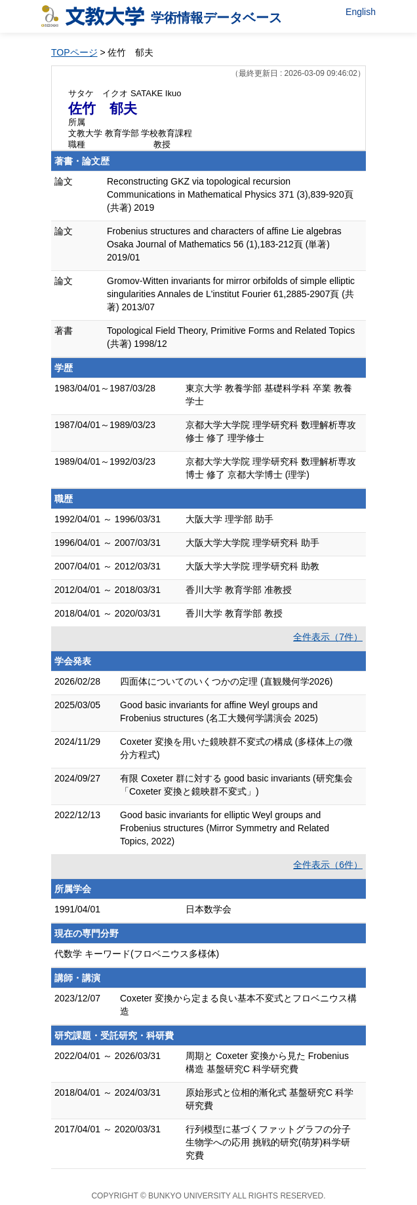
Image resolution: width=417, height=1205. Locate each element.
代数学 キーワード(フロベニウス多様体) (136, 953)
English (361, 12)
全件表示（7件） (328, 637)
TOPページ (74, 52)
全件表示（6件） (328, 864)
